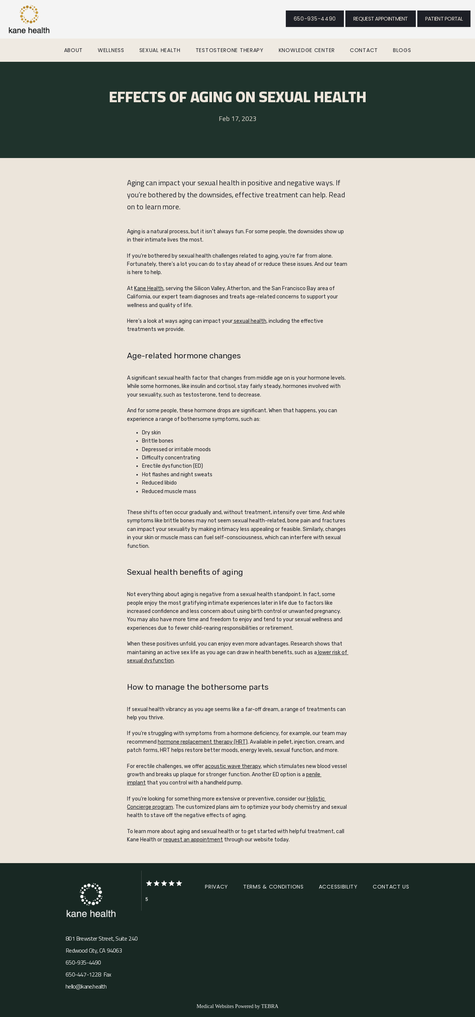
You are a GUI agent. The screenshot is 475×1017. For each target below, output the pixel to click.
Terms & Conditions (273, 886)
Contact (364, 50)
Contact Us (391, 886)
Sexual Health (160, 50)
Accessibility (338, 886)
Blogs (402, 50)
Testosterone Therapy (230, 50)
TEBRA (269, 1006)
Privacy (216, 886)
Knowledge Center (307, 50)
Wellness (111, 50)
